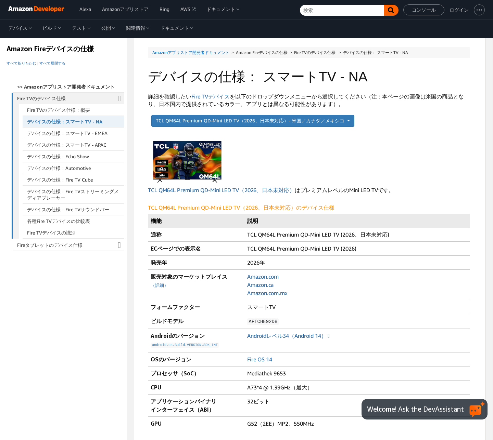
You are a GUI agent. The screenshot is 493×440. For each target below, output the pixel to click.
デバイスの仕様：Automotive (59, 168)
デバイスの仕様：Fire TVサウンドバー (68, 209)
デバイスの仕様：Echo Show (58, 156)
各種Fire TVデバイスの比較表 (58, 221)
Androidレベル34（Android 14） (287, 335)
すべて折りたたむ (21, 63)
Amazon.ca (260, 284)
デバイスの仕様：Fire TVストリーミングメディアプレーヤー (73, 194)
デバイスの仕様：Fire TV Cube (60, 180)
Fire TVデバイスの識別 (51, 233)
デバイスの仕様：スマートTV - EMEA (67, 133)
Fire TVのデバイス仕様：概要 (58, 110)
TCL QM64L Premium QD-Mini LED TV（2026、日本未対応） (221, 167)
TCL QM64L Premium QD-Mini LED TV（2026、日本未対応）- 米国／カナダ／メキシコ (251, 120)
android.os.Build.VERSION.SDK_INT (185, 344)
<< (66, 87)
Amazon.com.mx (267, 293)
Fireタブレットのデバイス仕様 (70, 245)
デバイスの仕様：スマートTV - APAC (66, 145)
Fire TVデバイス (210, 96)
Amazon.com (263, 276)
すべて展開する (52, 63)
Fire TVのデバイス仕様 (71, 98)
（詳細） (159, 285)
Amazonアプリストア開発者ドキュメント (190, 52)
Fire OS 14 (259, 358)
